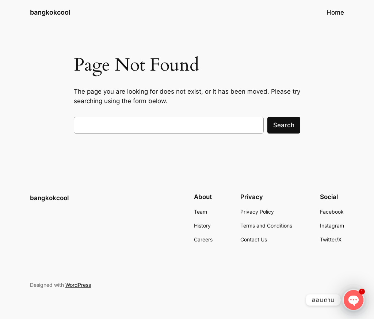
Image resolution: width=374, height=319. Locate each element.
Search (283, 125)
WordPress (78, 285)
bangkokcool (50, 12)
